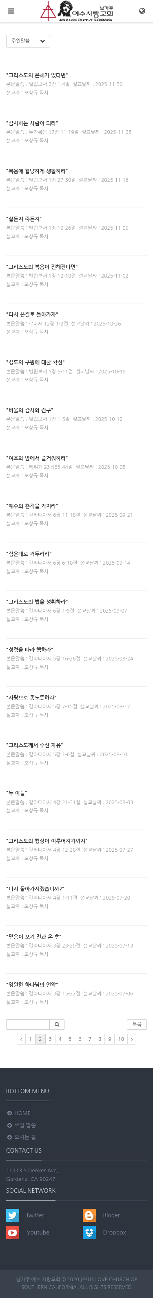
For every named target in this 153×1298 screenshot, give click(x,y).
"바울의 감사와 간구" (29, 410)
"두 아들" (16, 793)
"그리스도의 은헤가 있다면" (37, 75)
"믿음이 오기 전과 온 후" (34, 937)
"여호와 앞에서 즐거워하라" (37, 458)
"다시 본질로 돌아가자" (32, 314)
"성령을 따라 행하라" (29, 650)
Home (18, 1113)
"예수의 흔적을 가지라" (32, 506)
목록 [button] (137, 1024)
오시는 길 (21, 1137)
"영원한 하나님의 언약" (32, 984)
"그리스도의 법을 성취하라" (37, 602)
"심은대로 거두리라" (29, 554)
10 (121, 1039)
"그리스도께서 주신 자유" (34, 745)
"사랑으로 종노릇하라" (31, 697)
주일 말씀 (21, 1125)
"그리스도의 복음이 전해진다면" (42, 267)
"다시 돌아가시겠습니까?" (35, 889)
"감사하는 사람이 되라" (32, 123)
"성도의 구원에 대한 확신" (35, 362)
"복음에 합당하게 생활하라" (37, 171)
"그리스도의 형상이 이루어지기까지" (47, 841)
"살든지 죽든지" (24, 219)
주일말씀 (20, 40)
